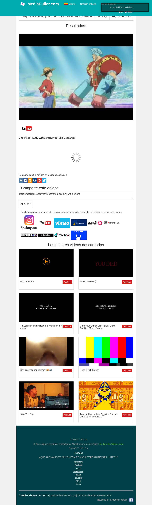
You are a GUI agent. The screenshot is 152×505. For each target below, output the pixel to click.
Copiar (26, 203)
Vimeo (78, 468)
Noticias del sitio (88, 4)
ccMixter (78, 478)
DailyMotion (78, 471)
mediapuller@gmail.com (111, 444)
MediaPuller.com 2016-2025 (35, 495)
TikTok (78, 481)
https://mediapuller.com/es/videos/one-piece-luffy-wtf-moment (76, 195)
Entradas (78, 453)
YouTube (67, 282)
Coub (78, 484)
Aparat (78, 475)
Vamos (121, 15)
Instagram (78, 462)
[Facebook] (131, 500)
